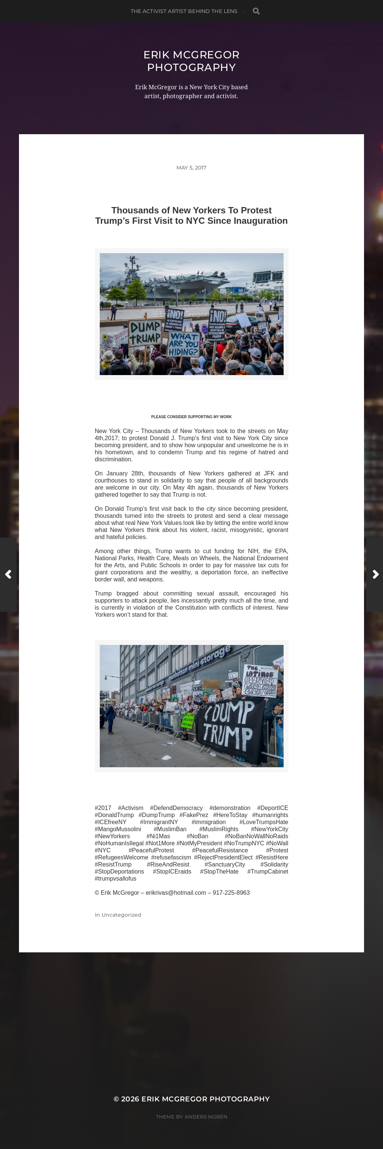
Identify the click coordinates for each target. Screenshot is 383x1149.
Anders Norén (206, 1117)
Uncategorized (121, 914)
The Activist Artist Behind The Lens (184, 11)
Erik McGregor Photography (191, 61)
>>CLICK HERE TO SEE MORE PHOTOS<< (191, 388)
